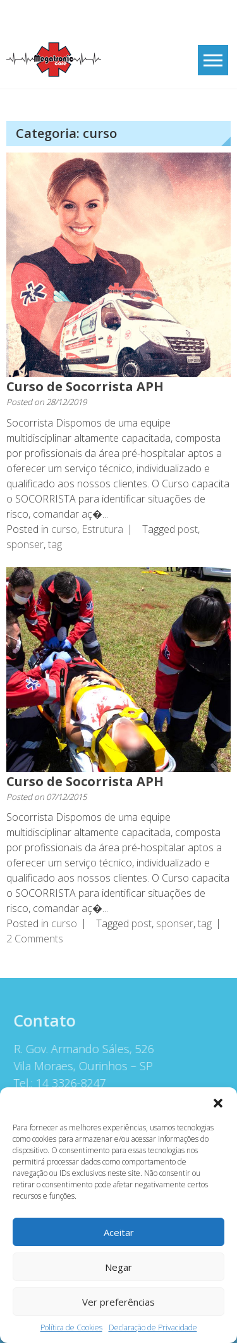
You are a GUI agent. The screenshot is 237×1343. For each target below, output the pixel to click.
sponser (25, 544)
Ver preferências (118, 1302)
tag (55, 544)
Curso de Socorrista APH (85, 386)
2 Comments (34, 939)
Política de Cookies (71, 1327)
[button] (218, 1103)
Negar (118, 1267)
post (188, 529)
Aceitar (119, 1232)
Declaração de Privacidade (153, 1327)
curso (64, 529)
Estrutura (102, 529)
